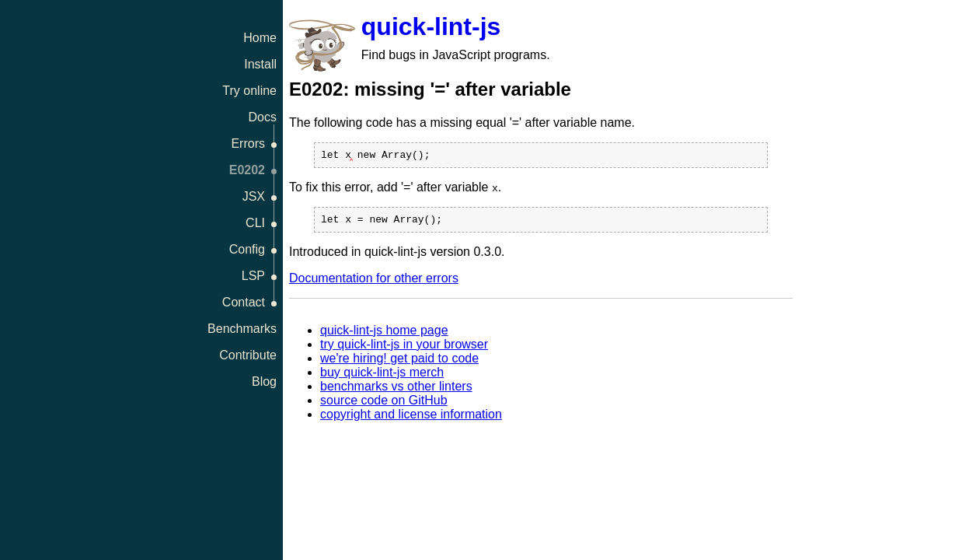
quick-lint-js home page (384, 334)
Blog (264, 381)
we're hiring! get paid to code (399, 362)
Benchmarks (242, 328)
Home (260, 37)
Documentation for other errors (373, 282)
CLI (255, 222)
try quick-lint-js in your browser (404, 348)
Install (260, 64)
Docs (263, 117)
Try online (249, 90)
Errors (248, 143)
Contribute (248, 355)
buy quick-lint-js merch (382, 376)
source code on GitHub (384, 404)
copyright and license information (411, 418)
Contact (243, 302)
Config (247, 249)
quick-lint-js (431, 26)
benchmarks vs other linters (396, 390)
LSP (253, 275)
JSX (253, 196)
